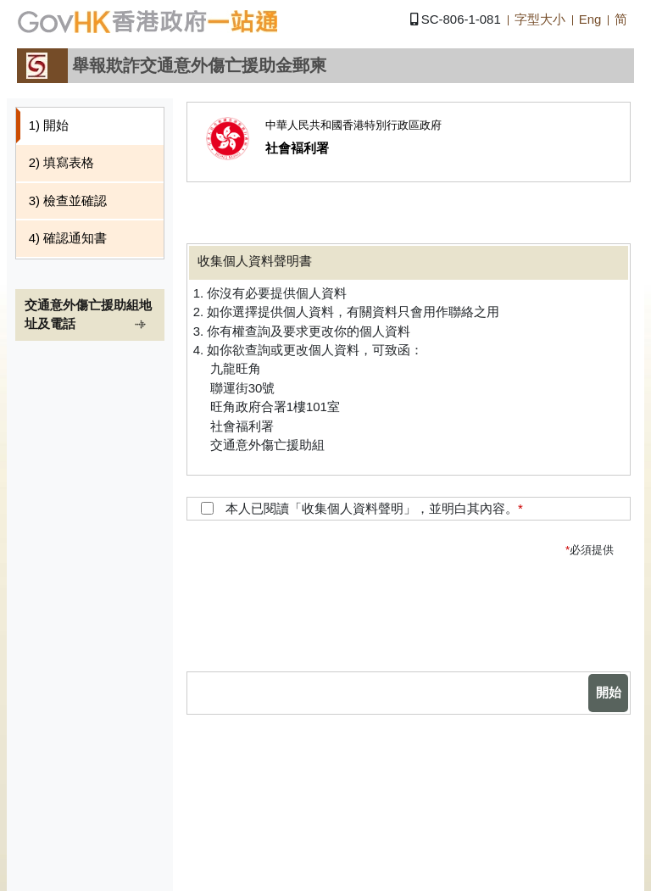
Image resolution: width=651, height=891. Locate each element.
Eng (590, 19)
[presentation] (485, 621)
